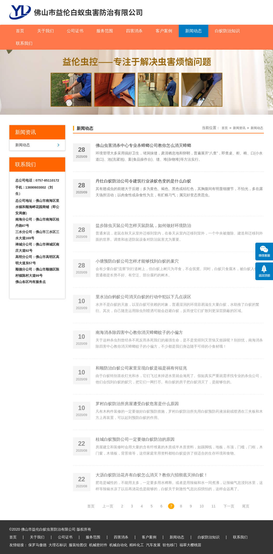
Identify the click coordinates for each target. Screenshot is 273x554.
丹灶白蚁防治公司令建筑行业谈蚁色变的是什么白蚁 (143, 182)
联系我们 (24, 43)
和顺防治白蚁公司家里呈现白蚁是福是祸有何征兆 (141, 377)
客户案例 (164, 31)
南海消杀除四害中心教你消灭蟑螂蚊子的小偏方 (139, 342)
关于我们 (45, 31)
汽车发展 (153, 545)
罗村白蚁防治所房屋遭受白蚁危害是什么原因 (137, 413)
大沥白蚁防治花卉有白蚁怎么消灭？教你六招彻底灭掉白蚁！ (152, 484)
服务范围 (104, 31)
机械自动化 (118, 545)
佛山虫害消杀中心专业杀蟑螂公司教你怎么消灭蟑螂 (143, 146)
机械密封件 (98, 545)
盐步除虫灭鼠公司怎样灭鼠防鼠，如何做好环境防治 (143, 235)
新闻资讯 (239, 128)
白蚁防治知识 (227, 31)
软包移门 (170, 545)
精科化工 (136, 545)
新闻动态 (193, 31)
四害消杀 (134, 31)
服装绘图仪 (78, 545)
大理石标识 (58, 545)
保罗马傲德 (37, 545)
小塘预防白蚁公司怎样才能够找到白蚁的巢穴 (137, 270)
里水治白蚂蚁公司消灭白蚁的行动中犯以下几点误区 (143, 306)
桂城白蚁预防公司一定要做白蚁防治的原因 (135, 449)
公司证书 (75, 31)
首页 (20, 31)
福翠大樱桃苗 (190, 545)
